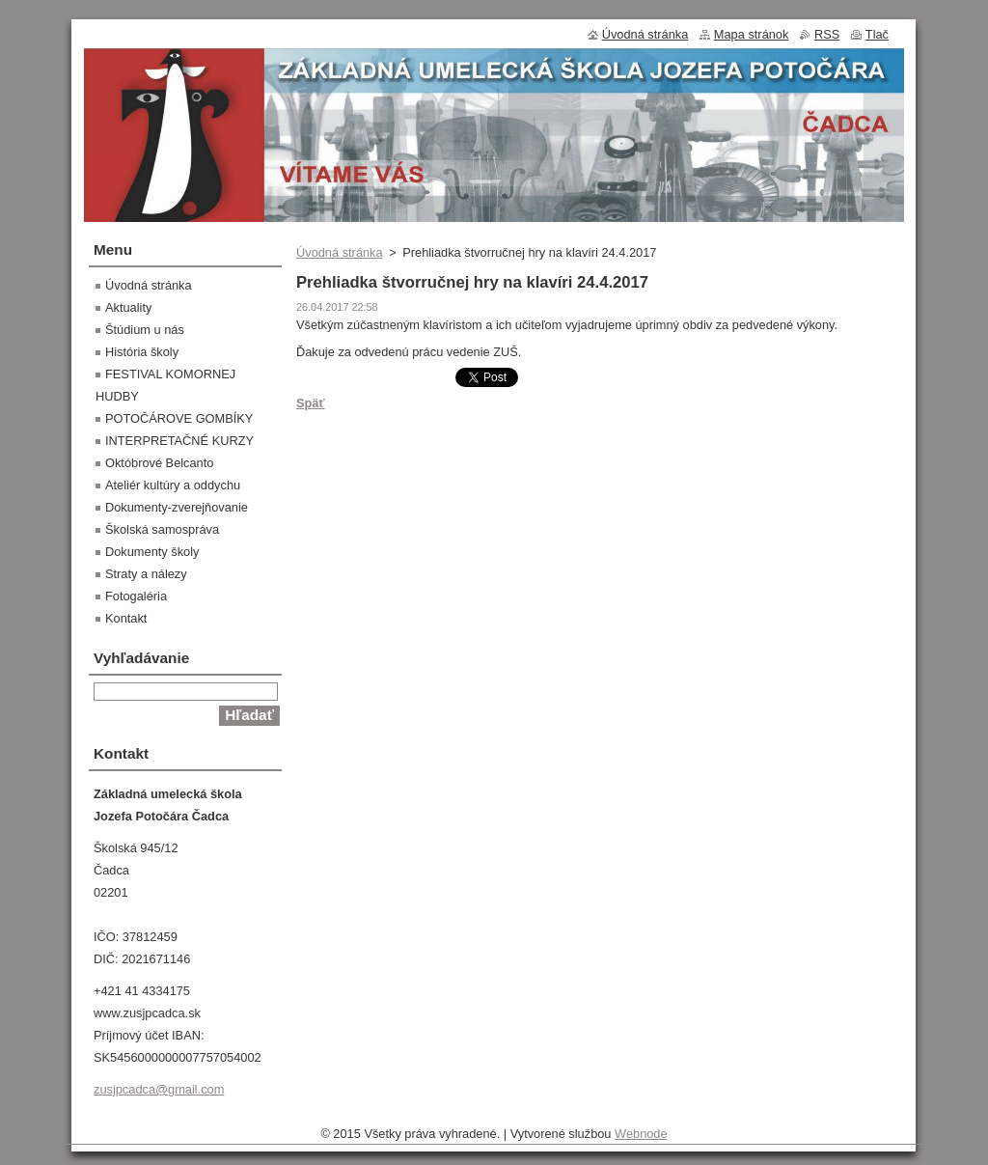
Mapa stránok (751, 34)
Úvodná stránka (339, 252)
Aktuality (128, 307)
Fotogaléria (136, 596)
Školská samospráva (162, 529)
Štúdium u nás (144, 329)
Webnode (641, 1133)
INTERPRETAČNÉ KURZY (179, 440)
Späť (310, 403)
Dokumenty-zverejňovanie (176, 507)
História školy (141, 352)
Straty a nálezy (146, 574)
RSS (826, 34)
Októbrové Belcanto (159, 463)
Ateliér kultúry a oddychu (172, 485)
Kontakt (126, 618)
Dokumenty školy (152, 551)
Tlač (877, 34)
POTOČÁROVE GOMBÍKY (179, 418)
